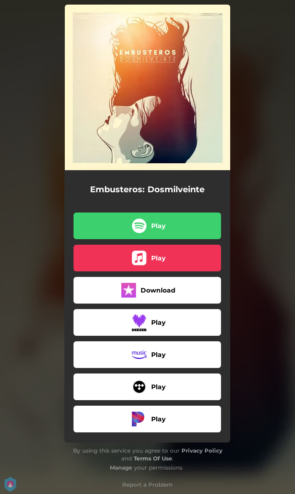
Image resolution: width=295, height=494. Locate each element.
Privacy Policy (202, 450)
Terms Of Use (153, 458)
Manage (121, 467)
